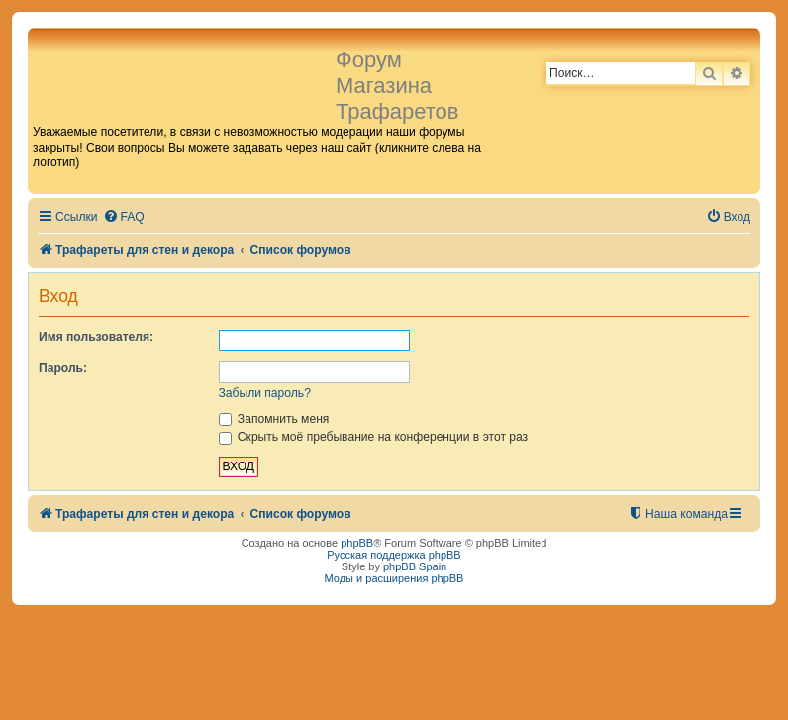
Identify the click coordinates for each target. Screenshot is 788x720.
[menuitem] (124, 217)
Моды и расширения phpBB (394, 578)
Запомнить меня (274, 419)
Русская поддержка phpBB (393, 555)
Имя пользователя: (96, 337)
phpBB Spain (414, 566)
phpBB (357, 543)
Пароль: (63, 368)
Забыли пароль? (265, 393)
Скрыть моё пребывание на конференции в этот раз (374, 437)
